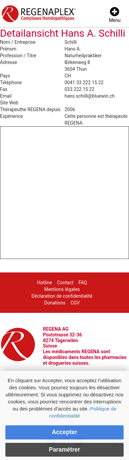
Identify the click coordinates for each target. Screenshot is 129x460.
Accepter (64, 432)
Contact (65, 282)
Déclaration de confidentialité (62, 296)
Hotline (44, 282)
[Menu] (114, 15)
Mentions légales (62, 289)
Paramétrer (64, 449)
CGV (75, 302)
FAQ (83, 282)
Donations (54, 302)
